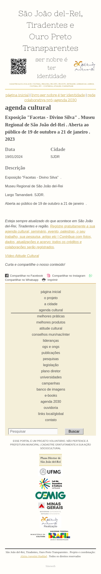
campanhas (51, 383)
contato (50, 420)
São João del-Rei (49, 13)
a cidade (50, 304)
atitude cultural (51, 328)
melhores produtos (50, 322)
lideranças (51, 340)
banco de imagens (51, 389)
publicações (51, 353)
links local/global (51, 414)
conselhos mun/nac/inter (51, 334)
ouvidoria (51, 408)
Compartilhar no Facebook (24, 275)
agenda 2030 (51, 401)
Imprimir (50, 279)
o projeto (50, 298)
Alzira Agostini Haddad (33, 556)
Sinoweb (51, 566)
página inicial (17, 95)
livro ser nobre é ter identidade (58, 95)
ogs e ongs (50, 347)
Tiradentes (47, 24)
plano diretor (51, 371)
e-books (51, 395)
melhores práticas (50, 316)
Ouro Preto (50, 36)
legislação (51, 365)
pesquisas (51, 359)
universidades (51, 377)
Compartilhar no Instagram (66, 275)
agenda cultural (51, 310)
